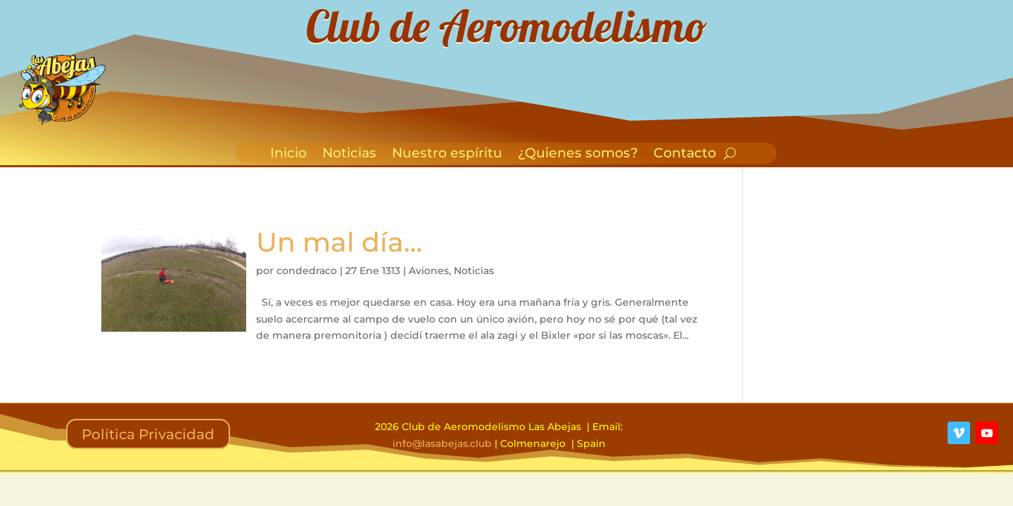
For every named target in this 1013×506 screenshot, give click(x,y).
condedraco (306, 270)
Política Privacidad (148, 434)
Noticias (349, 154)
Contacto (685, 154)
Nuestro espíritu (447, 154)
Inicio (288, 154)
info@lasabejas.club (442, 443)
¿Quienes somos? (578, 154)
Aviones (429, 270)
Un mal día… (339, 242)
